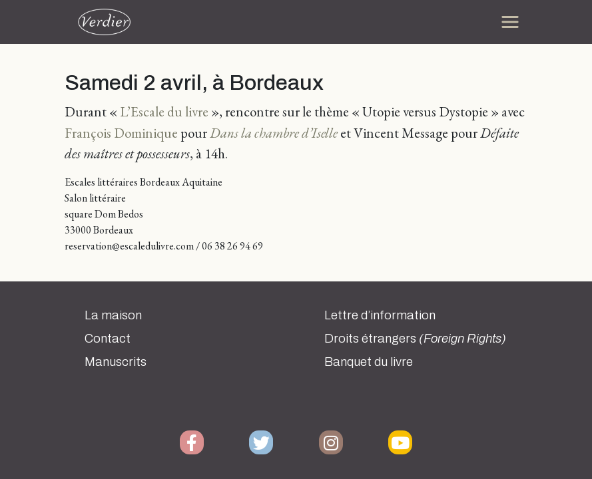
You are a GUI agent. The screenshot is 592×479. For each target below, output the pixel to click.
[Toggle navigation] (510, 22)
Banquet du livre (368, 362)
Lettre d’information (380, 315)
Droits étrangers (415, 338)
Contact (108, 338)
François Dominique (121, 133)
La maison (113, 315)
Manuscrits (116, 362)
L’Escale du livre (164, 111)
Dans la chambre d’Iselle (274, 133)
